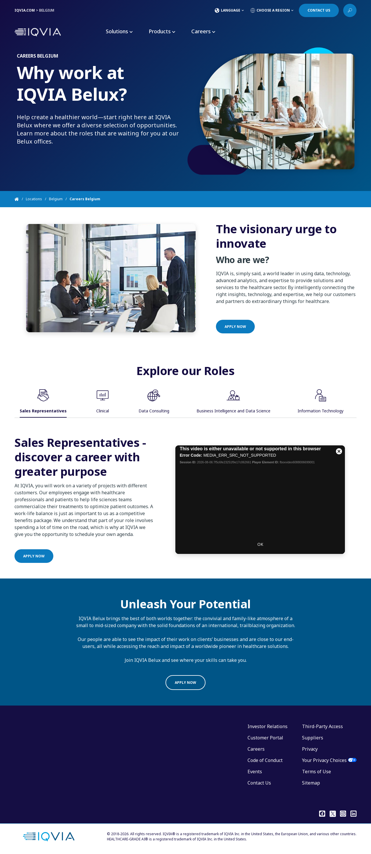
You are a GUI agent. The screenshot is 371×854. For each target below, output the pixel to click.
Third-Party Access (322, 726)
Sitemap (311, 783)
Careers (256, 749)
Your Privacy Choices (324, 760)
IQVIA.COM (24, 10)
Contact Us (259, 783)
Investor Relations (268, 726)
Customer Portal (265, 737)
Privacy (310, 749)
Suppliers (312, 737)
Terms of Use (316, 771)
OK (260, 572)
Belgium (56, 198)
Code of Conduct (265, 760)
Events (255, 771)
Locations (34, 198)
